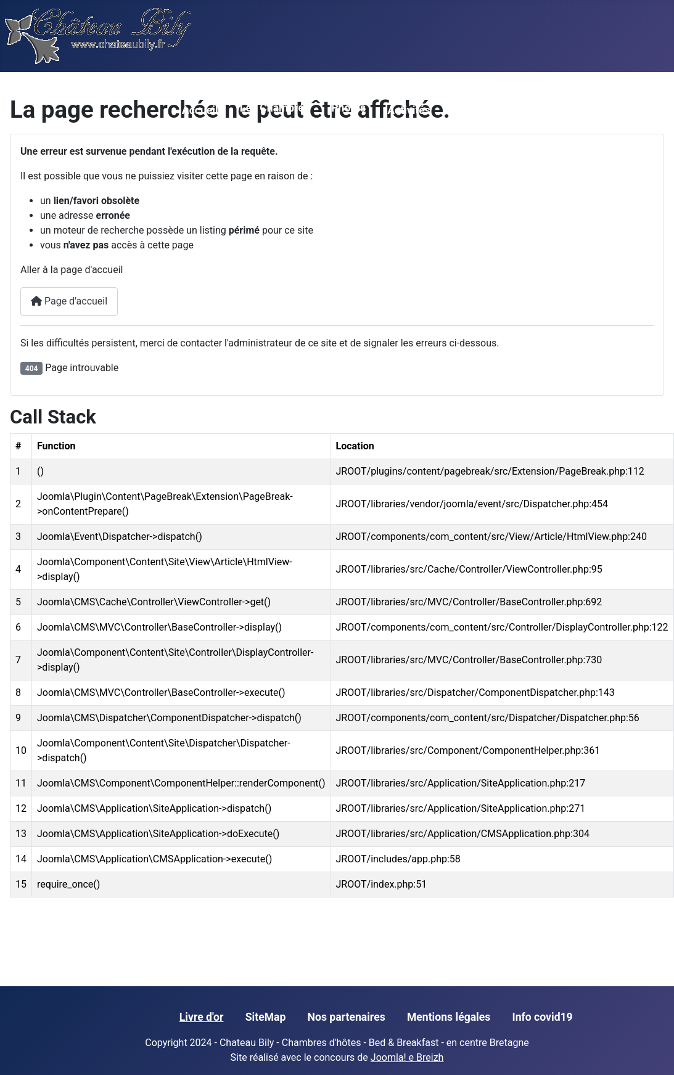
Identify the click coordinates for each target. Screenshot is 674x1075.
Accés (517, 110)
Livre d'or (201, 1017)
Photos (348, 108)
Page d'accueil (69, 301)
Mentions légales (448, 1017)
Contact (573, 110)
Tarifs (466, 110)
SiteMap (265, 1017)
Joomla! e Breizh (407, 1057)
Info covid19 (542, 1017)
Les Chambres (275, 108)
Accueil (200, 110)
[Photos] (339, 126)
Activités (408, 110)
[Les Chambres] (247, 126)
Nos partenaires (346, 1017)
